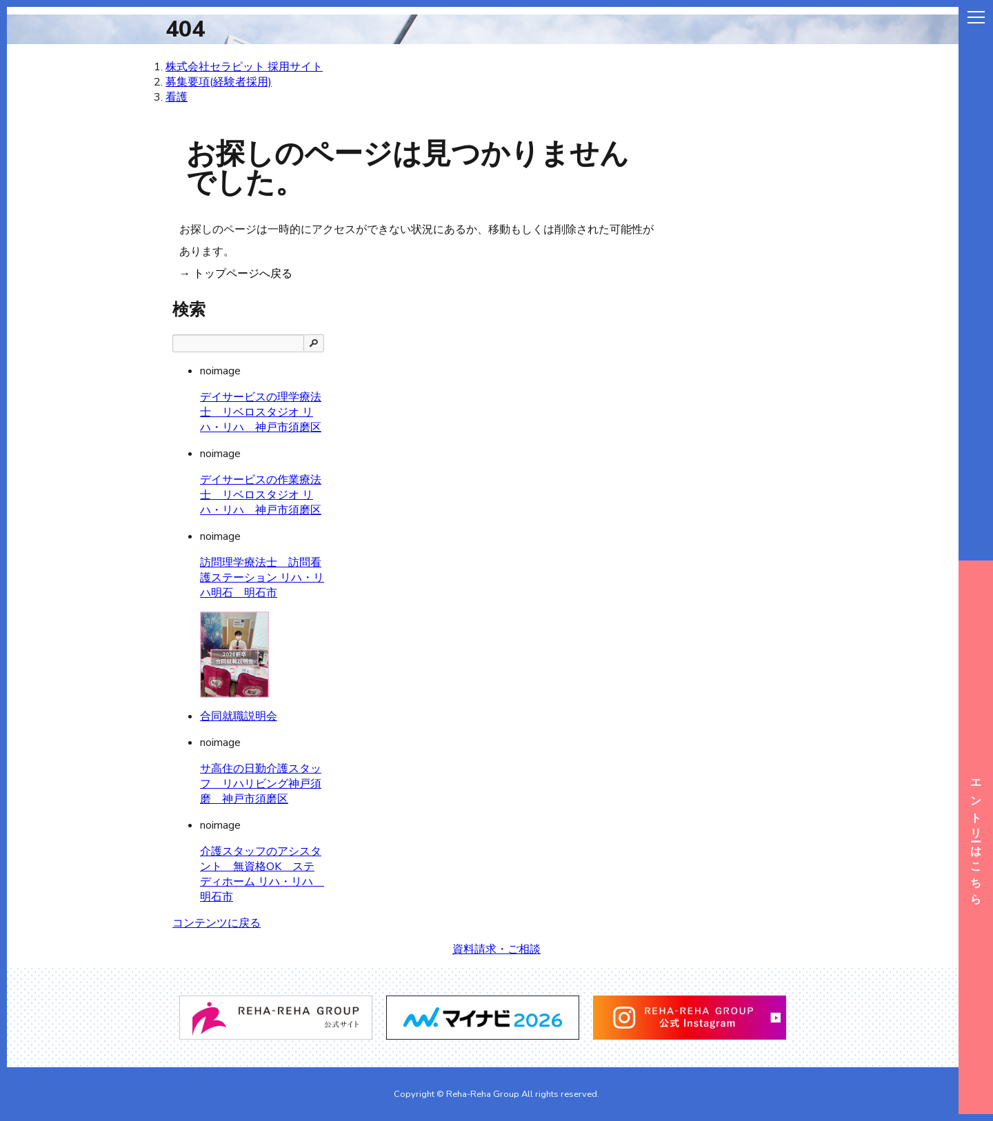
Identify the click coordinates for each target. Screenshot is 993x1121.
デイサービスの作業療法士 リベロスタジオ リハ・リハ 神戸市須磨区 (260, 495)
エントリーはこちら (975, 837)
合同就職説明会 (238, 716)
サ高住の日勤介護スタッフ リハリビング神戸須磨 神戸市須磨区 (260, 784)
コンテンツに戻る (216, 923)
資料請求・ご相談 (496, 949)
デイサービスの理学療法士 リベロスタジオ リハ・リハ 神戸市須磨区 (260, 412)
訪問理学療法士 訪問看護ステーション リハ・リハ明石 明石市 (262, 577)
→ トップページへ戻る (235, 273)
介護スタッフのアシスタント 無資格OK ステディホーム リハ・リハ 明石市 (262, 874)
